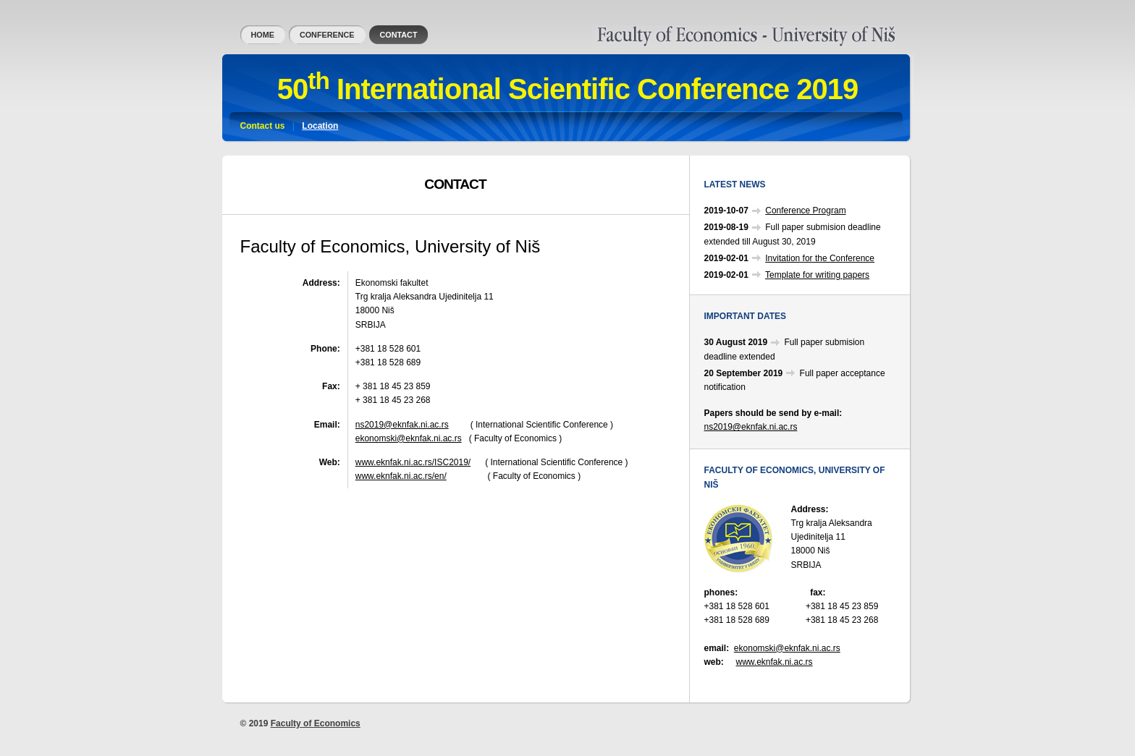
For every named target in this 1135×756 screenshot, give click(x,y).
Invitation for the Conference (819, 258)
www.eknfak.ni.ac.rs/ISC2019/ (413, 462)
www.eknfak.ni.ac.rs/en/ (401, 476)
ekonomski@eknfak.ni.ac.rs (408, 438)
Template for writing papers (817, 275)
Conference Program (805, 210)
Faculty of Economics (315, 723)
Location (320, 126)
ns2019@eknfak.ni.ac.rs (402, 425)
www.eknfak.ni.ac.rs (774, 662)
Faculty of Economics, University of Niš (666, 32)
